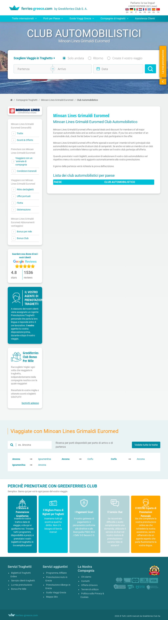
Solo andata (76, 58)
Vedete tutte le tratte (146, 444)
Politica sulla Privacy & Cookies (92, 595)
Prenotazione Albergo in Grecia (57, 587)
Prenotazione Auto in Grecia (56, 579)
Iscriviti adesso (30, 403)
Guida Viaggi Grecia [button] (82, 18)
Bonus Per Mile (18, 589)
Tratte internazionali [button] (24, 18)
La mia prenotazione (21, 585)
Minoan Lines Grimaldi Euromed (57, 100)
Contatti (85, 581)
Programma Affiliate (56, 573)
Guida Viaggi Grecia (56, 592)
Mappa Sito (52, 596)
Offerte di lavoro (89, 585)
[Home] (11, 100)
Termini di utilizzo (90, 589)
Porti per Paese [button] (53, 18)
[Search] (150, 68)
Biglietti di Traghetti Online (20, 575)
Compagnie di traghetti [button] (114, 18)
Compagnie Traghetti (26, 100)
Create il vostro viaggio (127, 58)
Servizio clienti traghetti (23, 580)
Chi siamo (86, 576)
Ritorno (98, 58)
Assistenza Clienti (145, 18)
